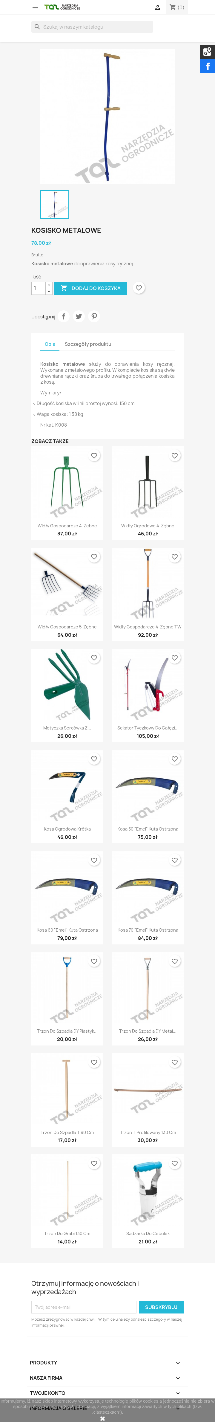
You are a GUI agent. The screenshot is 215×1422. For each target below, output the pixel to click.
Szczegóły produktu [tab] (88, 344)
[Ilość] (38, 288)
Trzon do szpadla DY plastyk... (67, 1031)
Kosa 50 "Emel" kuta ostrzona (147, 829)
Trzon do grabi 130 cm (67, 1233)
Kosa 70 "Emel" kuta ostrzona (148, 930)
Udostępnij (64, 316)
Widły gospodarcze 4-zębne (67, 526)
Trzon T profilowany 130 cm (148, 1132)
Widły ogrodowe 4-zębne (147, 526)
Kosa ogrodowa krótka (67, 829)
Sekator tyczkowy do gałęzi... (148, 728)
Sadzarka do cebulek (148, 1233)
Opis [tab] (50, 344)
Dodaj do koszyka (91, 288)
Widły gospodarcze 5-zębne (67, 627)
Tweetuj (79, 316)
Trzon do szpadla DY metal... (147, 1031)
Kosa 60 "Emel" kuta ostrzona (67, 930)
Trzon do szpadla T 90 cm (67, 1132)
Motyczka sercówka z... (67, 728)
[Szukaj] (92, 27)
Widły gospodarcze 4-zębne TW (148, 627)
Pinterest (94, 316)
